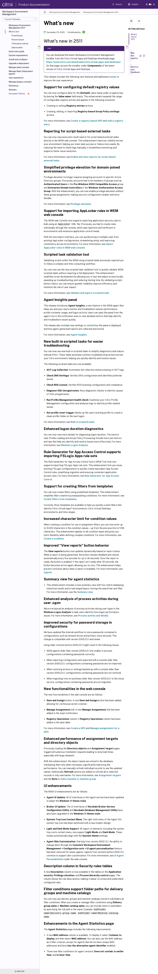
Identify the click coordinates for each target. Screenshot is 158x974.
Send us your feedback (135, 69)
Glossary (13, 90)
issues (112, 76)
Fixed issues (17, 35)
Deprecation (17, 47)
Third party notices (19, 43)
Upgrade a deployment (19, 63)
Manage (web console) (19, 67)
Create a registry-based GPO (86, 120)
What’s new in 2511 (134, 38)
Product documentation (34, 4)
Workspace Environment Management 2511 (20, 26)
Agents (48, 572)
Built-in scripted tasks (82, 422)
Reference (14, 86)
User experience (16, 78)
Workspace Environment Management (64, 12)
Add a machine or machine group (78, 779)
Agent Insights (79, 334)
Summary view (85, 592)
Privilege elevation (81, 204)
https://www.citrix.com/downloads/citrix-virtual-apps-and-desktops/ (83, 62)
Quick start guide (16, 51)
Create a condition (54, 538)
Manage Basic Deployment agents (21, 72)
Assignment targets (110, 775)
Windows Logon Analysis (74, 445)
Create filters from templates (60, 499)
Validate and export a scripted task (90, 292)
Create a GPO (78, 728)
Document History (19, 93)
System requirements (18, 55)
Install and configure (18, 59)
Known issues (17, 40)
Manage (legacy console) (20, 82)
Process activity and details (93, 615)
